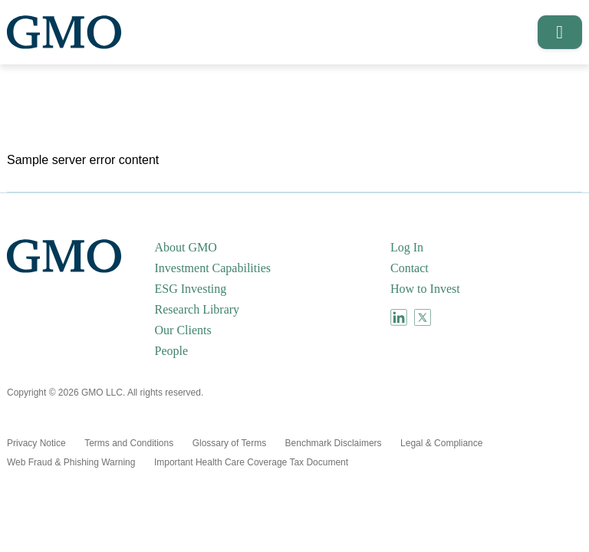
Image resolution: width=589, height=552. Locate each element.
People (172, 350)
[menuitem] (271, 247)
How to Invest (425, 288)
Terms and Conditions (128, 443)
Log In (406, 247)
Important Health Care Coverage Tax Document (251, 462)
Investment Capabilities (213, 267)
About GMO (186, 247)
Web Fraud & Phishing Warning (71, 462)
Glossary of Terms (229, 443)
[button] (555, 32)
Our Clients (183, 330)
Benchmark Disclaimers (333, 443)
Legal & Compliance (441, 443)
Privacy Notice (36, 443)
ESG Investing (191, 288)
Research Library (197, 309)
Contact (409, 267)
